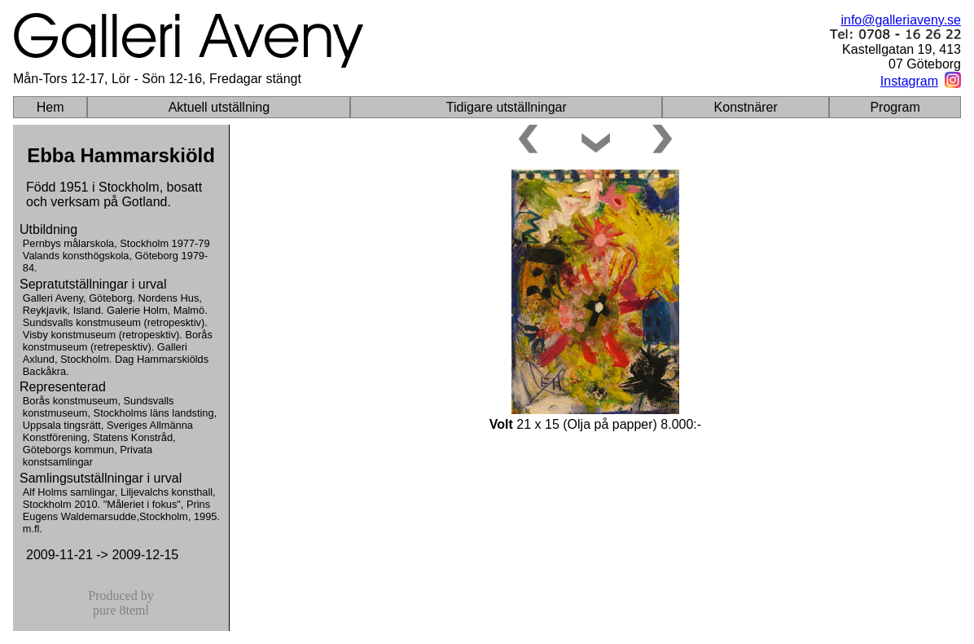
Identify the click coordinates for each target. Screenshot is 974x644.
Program (894, 107)
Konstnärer (746, 107)
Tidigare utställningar (506, 107)
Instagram (909, 81)
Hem (50, 107)
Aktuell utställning (219, 107)
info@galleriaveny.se (900, 20)
